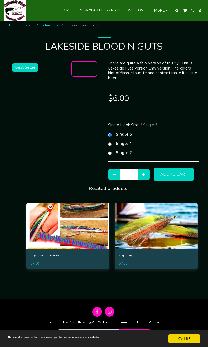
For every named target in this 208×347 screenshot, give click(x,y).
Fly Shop (29, 25)
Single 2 (120, 152)
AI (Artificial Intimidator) (48, 256)
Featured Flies (50, 25)
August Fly (127, 256)
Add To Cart (173, 174)
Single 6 (120, 134)
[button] (177, 10)
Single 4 (120, 143)
